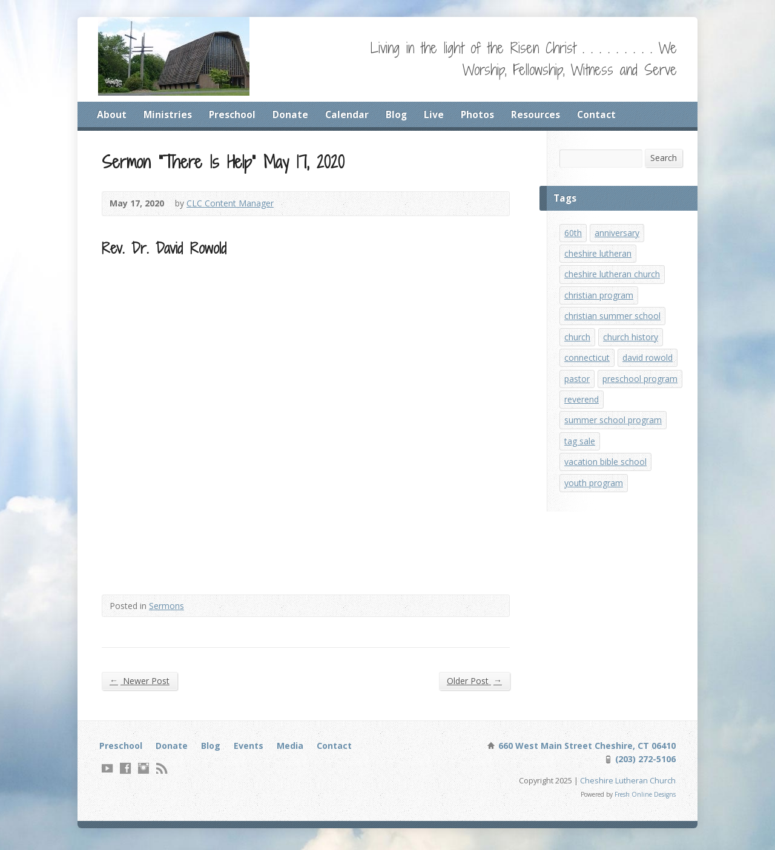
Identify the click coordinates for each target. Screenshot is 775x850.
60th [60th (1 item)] (573, 234)
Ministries (167, 114)
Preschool (232, 114)
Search (663, 158)
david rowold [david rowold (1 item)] (650, 364)
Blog (397, 114)
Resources (537, 114)
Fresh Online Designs (644, 798)
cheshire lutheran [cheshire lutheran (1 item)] (598, 256)
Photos (479, 114)
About (112, 114)
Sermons (167, 607)
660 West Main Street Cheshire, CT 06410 (585, 748)
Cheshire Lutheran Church (628, 783)
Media (292, 748)
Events (251, 748)
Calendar (347, 114)
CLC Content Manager (231, 205)
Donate (291, 114)
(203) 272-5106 (644, 762)
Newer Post (140, 682)
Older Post (474, 682)
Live (435, 114)
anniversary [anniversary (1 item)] (617, 234)
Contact (598, 114)
